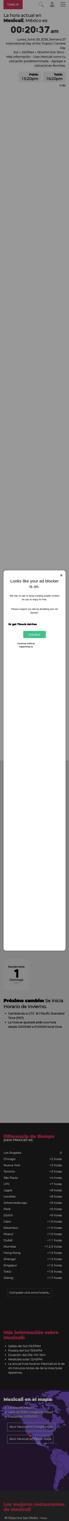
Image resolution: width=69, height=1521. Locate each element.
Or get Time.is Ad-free (22, 624)
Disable (34, 634)
